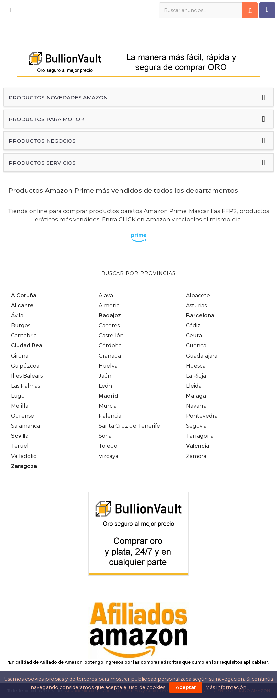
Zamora (196, 456)
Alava (106, 295)
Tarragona (200, 436)
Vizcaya (108, 456)
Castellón (111, 335)
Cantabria (24, 335)
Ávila (17, 315)
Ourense (22, 416)
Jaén (105, 376)
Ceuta (194, 335)
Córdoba (110, 345)
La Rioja (196, 376)
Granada (110, 356)
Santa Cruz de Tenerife (129, 426)
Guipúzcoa (25, 366)
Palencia (110, 416)
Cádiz (193, 325)
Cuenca (196, 345)
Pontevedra (202, 416)
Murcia (108, 406)
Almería (109, 305)
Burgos (20, 325)
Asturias (196, 305)
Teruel (20, 446)
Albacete (198, 295)
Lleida (194, 386)
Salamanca (25, 426)
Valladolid (24, 456)
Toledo (108, 446)
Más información (225, 687)
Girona (19, 356)
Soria (105, 436)
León (105, 386)
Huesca (196, 366)
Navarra (196, 406)
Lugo (18, 396)
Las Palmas (25, 386)
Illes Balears (27, 376)
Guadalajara (201, 356)
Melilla (19, 406)
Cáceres (109, 325)
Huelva (108, 366)
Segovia (196, 426)
